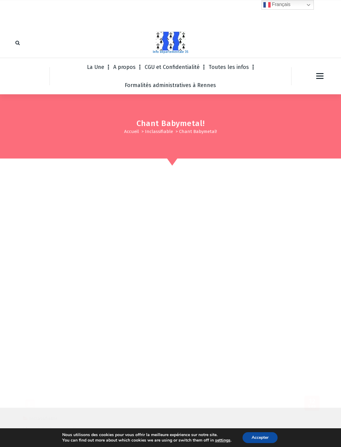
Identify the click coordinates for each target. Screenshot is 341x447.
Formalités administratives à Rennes (170, 85)
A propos (124, 67)
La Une (95, 67)
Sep (312, 188)
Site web (232, 321)
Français (277, 4)
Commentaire (35, 283)
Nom (26, 321)
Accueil (131, 131)
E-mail (134, 321)
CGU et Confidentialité (172, 67)
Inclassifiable (159, 131)
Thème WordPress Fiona (217, 436)
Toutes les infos (229, 67)
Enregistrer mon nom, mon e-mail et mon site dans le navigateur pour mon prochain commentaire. (132, 351)
